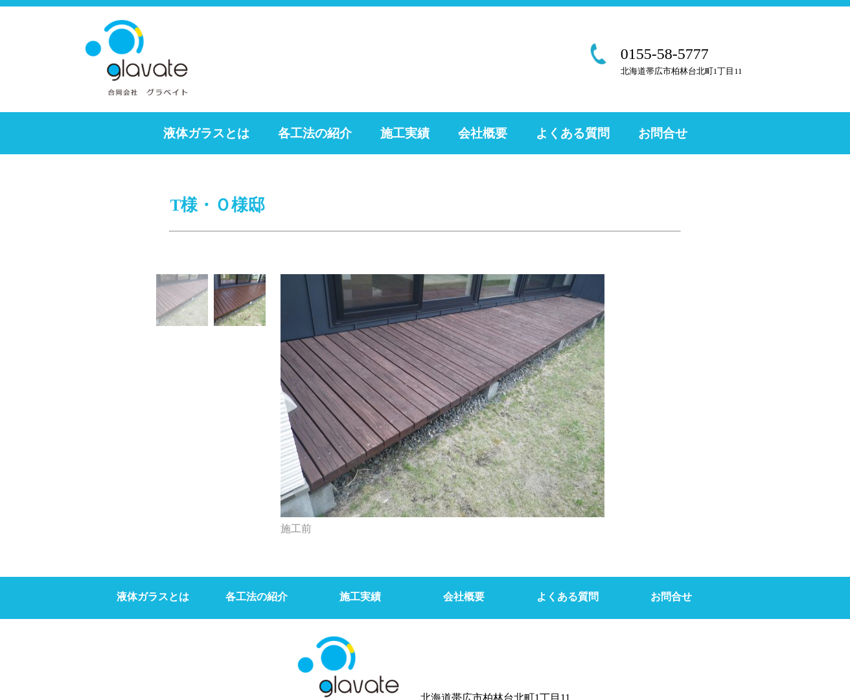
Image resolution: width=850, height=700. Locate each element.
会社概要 (482, 133)
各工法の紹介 (315, 133)
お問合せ (662, 133)
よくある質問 (573, 133)
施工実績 (405, 133)
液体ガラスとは (206, 133)
